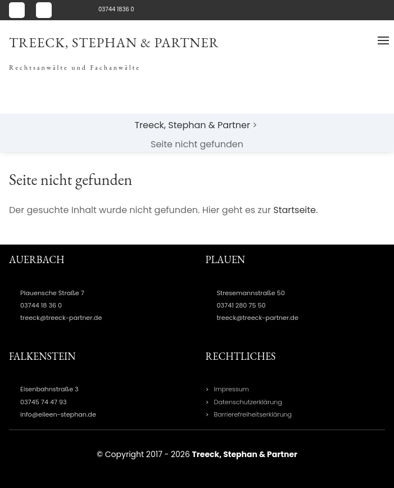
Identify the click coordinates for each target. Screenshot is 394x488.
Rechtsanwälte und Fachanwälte (75, 67)
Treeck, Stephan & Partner (114, 42)
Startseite (294, 210)
